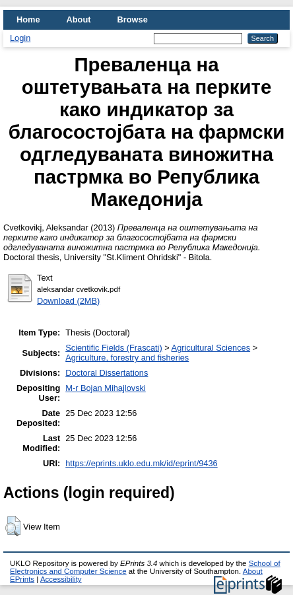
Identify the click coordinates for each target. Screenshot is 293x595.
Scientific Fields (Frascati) (113, 348)
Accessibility (61, 579)
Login (20, 38)
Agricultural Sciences (211, 348)
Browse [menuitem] (132, 19)
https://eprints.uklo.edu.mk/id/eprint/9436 (141, 463)
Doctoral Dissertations (106, 373)
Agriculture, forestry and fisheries (127, 358)
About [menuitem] (79, 19)
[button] (12, 526)
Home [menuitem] (28, 19)
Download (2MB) (68, 301)
